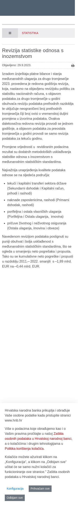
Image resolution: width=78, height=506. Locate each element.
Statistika (30, 33)
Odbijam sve (15, 497)
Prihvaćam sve (40, 488)
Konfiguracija (15, 488)
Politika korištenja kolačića (24, 448)
